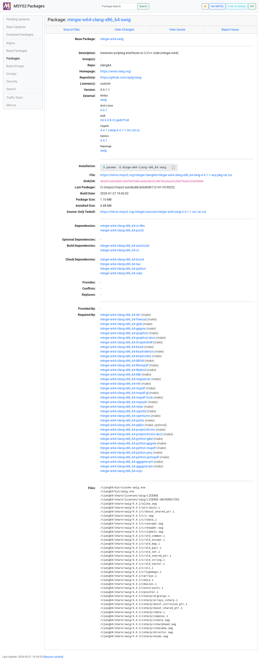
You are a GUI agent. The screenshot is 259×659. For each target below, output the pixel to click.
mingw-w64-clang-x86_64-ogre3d (123, 411)
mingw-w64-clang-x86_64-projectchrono (127, 429)
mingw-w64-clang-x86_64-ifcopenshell (126, 342)
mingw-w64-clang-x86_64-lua (120, 264)
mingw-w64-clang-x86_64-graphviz (124, 333)
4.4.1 (103, 110)
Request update (53, 656)
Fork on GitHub (237, 6)
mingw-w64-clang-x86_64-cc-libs (122, 225)
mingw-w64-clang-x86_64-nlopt (121, 406)
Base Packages (16, 50)
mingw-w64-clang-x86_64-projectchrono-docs (131, 434)
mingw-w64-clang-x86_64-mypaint (123, 402)
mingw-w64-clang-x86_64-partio (122, 420)
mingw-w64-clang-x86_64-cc (119, 250)
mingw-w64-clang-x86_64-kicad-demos (127, 351)
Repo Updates (15, 27)
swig (103, 99)
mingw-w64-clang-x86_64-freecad (123, 319)
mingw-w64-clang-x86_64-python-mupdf (128, 448)
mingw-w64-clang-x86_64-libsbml (123, 370)
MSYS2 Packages (24, 6)
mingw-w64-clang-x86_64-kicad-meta (125, 356)
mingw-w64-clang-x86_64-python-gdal (126, 438)
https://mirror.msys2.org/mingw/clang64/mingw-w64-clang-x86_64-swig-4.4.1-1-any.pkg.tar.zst (166, 175)
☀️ (205, 6)
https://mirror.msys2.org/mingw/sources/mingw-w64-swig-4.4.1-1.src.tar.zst (153, 211)
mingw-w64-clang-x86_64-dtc (120, 314)
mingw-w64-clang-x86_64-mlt (120, 383)
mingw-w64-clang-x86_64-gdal (121, 324)
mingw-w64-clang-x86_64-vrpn (121, 471)
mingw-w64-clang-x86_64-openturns (125, 416)
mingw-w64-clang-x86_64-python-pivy (126, 452)
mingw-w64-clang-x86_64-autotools (124, 245)
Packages (13, 58)
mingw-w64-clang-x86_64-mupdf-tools (126, 397)
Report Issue (230, 29)
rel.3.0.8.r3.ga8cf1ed (114, 120)
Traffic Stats (14, 97)
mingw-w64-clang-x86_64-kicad (121, 347)
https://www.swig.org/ (115, 71)
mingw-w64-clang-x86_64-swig (99, 19)
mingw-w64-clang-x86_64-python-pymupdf (129, 457)
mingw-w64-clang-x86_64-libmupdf (124, 365)
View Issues (177, 29)
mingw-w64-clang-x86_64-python (123, 268)
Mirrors (11, 105)
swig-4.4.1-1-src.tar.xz (124, 130)
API (252, 6)
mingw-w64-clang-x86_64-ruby (121, 273)
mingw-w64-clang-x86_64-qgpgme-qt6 (126, 466)
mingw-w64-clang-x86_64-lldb (120, 374)
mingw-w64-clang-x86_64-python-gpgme (128, 443)
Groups (11, 73)
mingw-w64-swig (111, 39)
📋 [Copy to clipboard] (173, 167)
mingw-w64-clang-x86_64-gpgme (123, 328)
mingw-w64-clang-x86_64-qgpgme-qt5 (126, 461)
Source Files (71, 29)
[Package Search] (119, 6)
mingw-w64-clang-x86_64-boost (122, 259)
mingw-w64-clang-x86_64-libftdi (122, 360)
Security (11, 81)
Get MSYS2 (217, 6)
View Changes (124, 29)
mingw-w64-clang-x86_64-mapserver (125, 379)
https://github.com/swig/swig (120, 77)
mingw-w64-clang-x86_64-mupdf (122, 388)
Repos (10, 43)
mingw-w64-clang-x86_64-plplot (122, 425)
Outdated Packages (19, 34)
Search (143, 6)
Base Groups (15, 66)
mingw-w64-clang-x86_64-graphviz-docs (127, 337)
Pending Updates (18, 19)
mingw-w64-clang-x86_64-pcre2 (122, 230)
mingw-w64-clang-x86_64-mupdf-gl (124, 393)
